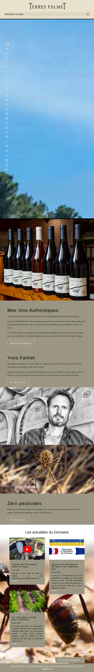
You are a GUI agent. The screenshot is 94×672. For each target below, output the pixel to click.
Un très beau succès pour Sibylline (24, 618)
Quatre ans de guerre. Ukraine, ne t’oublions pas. (65, 566)
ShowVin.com (47, 669)
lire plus (14, 581)
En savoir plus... (18, 382)
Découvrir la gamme (21, 343)
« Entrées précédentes (16, 652)
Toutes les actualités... (70, 660)
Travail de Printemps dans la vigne (24, 565)
